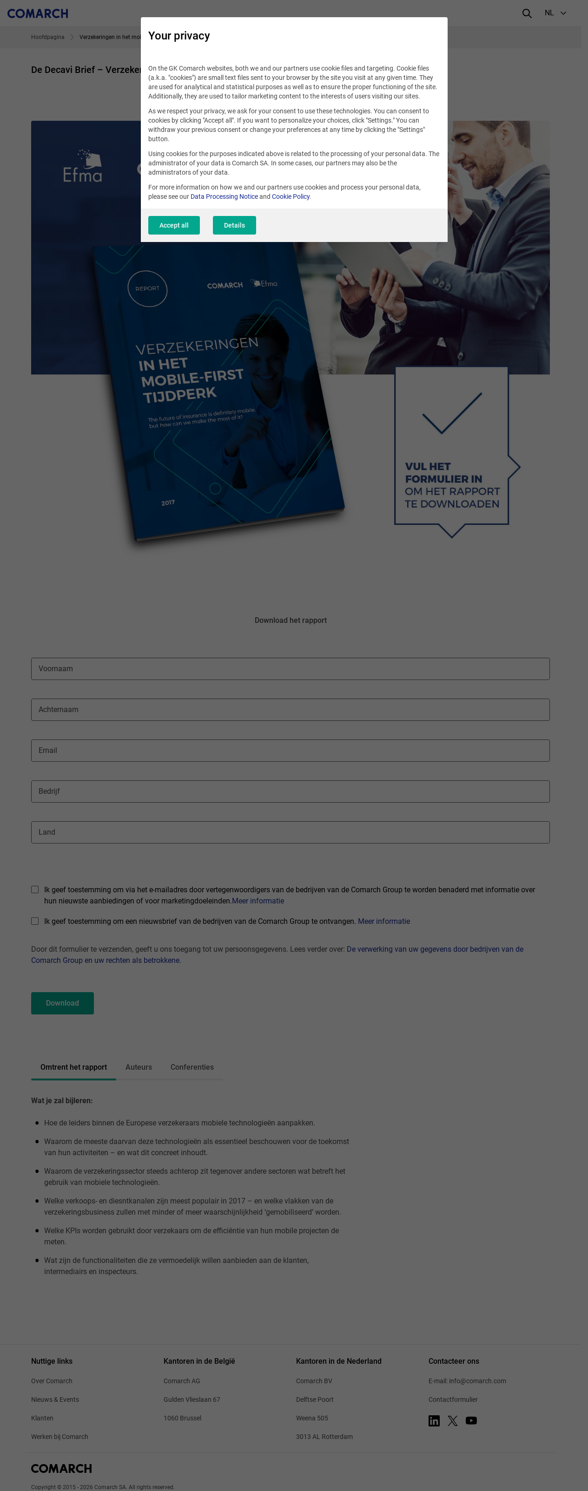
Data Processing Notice (224, 196)
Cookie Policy (291, 196)
